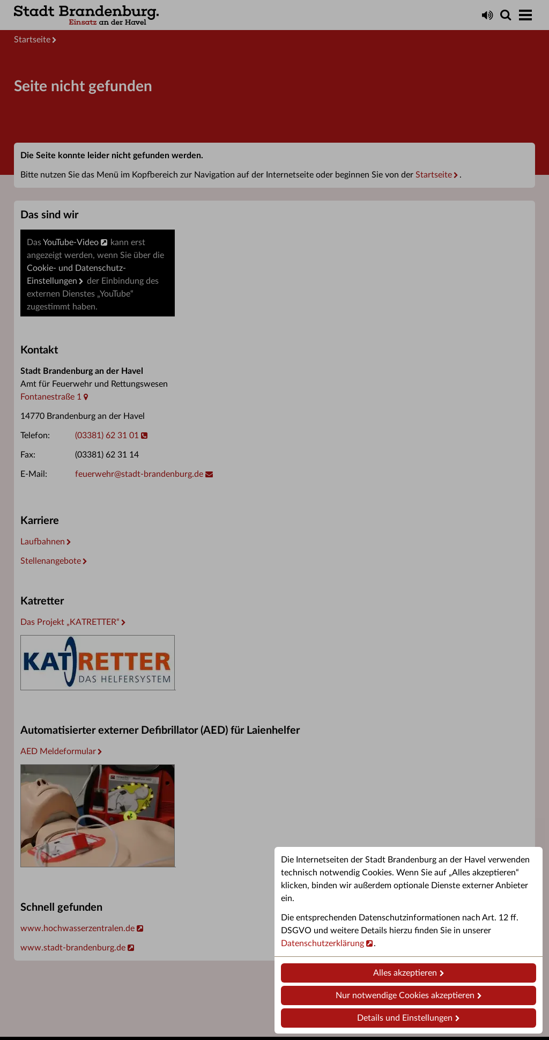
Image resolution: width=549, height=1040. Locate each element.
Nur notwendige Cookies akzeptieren (405, 995)
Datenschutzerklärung (322, 943)
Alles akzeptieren (405, 973)
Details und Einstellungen (404, 1018)
